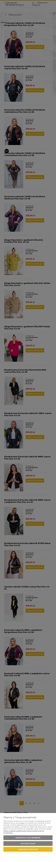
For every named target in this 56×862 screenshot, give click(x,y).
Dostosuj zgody (28, 843)
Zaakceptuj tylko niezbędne (28, 838)
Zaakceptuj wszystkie (28, 849)
